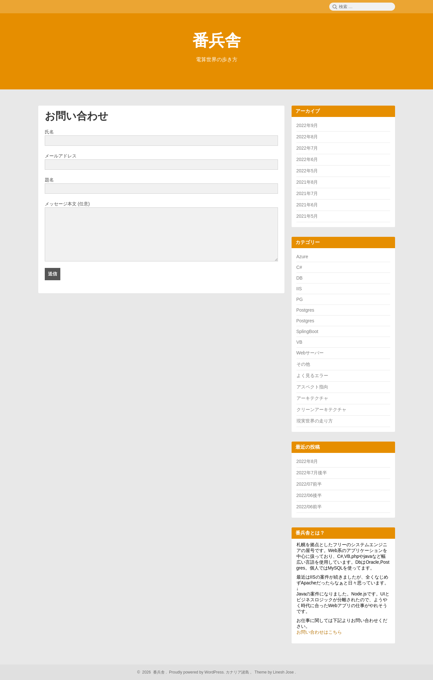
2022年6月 (307, 159)
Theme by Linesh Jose (275, 672)
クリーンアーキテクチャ (321, 409)
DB (299, 278)
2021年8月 (307, 182)
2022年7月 (307, 148)
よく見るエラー (312, 375)
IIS (299, 288)
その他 (303, 364)
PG (299, 299)
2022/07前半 (309, 484)
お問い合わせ (76, 116)
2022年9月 (307, 125)
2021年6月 (307, 204)
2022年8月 (307, 136)
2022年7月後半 (311, 472)
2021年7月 (307, 193)
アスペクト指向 (312, 386)
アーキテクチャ (312, 398)
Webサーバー (310, 352)
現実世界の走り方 (314, 420)
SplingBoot (307, 331)
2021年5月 (307, 216)
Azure (302, 256)
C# (299, 267)
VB (299, 342)
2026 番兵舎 (152, 672)
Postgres (305, 310)
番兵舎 (216, 40)
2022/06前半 (309, 506)
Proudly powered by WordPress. (197, 672)
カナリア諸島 (238, 672)
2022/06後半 (309, 495)
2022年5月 (307, 170)
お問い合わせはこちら (319, 632)
